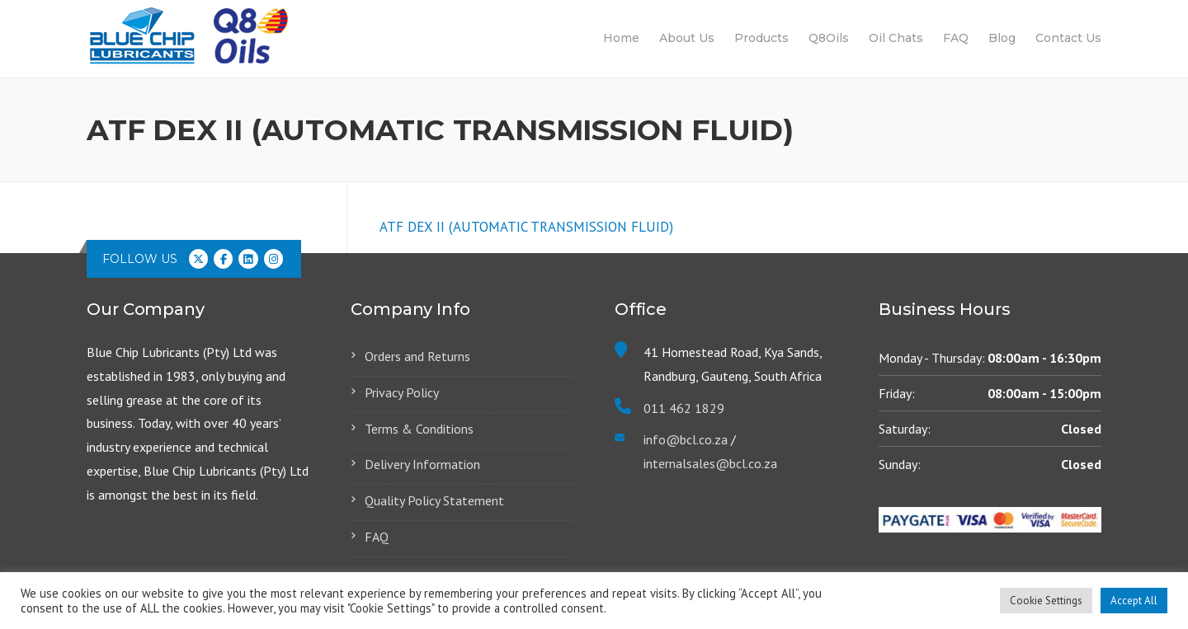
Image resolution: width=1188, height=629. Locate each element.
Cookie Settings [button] (1046, 601)
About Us (686, 38)
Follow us (139, 258)
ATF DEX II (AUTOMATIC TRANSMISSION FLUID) (526, 227)
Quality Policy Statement (434, 500)
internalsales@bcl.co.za (710, 463)
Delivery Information (422, 464)
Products (761, 38)
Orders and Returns (417, 356)
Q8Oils (828, 38)
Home (621, 38)
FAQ (956, 38)
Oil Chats (896, 38)
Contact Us (1068, 38)
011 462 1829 (684, 408)
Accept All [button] (1133, 601)
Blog (1002, 38)
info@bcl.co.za (686, 439)
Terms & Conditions (419, 428)
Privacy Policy (402, 392)
